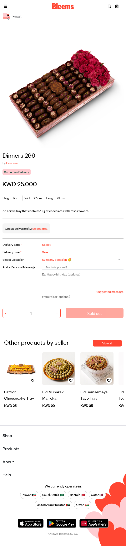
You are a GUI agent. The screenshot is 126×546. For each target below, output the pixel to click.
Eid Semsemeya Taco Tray (94, 394)
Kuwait (29, 494)
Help (6, 474)
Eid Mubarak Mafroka (53, 394)
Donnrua (12, 163)
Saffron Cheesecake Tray (19, 394)
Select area (39, 228)
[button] (5, 6)
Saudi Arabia (53, 494)
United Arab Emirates (53, 504)
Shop (7, 435)
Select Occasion (13, 259)
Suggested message (110, 291)
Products (10, 448)
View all (107, 343)
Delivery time (11, 252)
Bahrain (77, 494)
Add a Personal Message (18, 267)
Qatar (97, 494)
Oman (82, 504)
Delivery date (12, 244)
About (8, 461)
